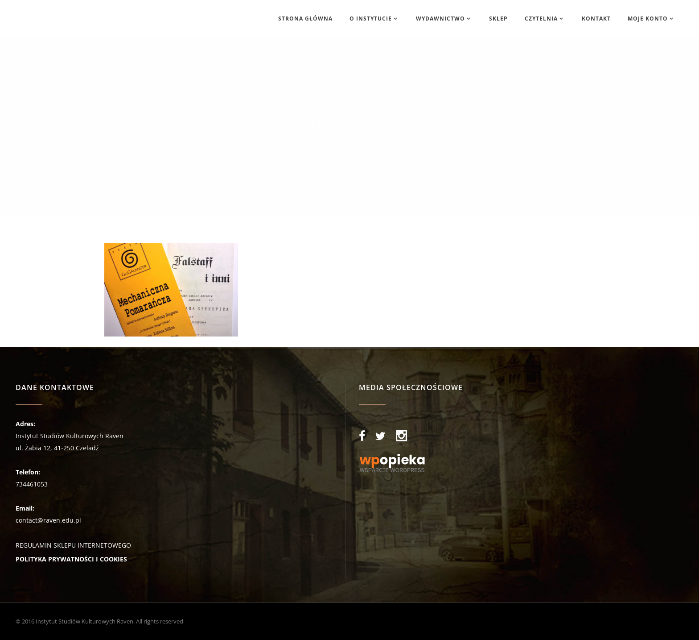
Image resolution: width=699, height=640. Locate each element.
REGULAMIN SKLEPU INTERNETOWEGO (73, 545)
